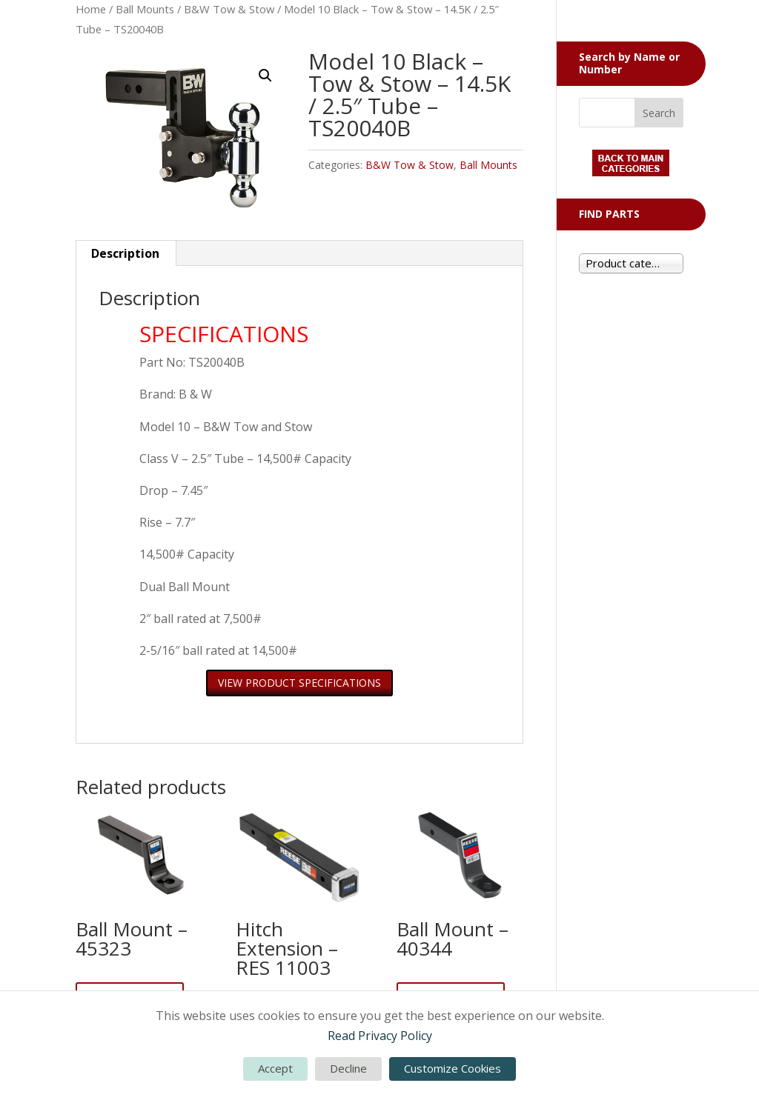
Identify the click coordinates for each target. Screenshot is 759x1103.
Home (91, 8)
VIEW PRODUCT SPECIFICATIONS (299, 683)
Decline (348, 1068)
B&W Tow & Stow (229, 8)
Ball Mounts (145, 8)
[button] (265, 75)
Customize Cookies (452, 1068)
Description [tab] (125, 253)
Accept (275, 1068)
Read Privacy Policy (380, 1035)
